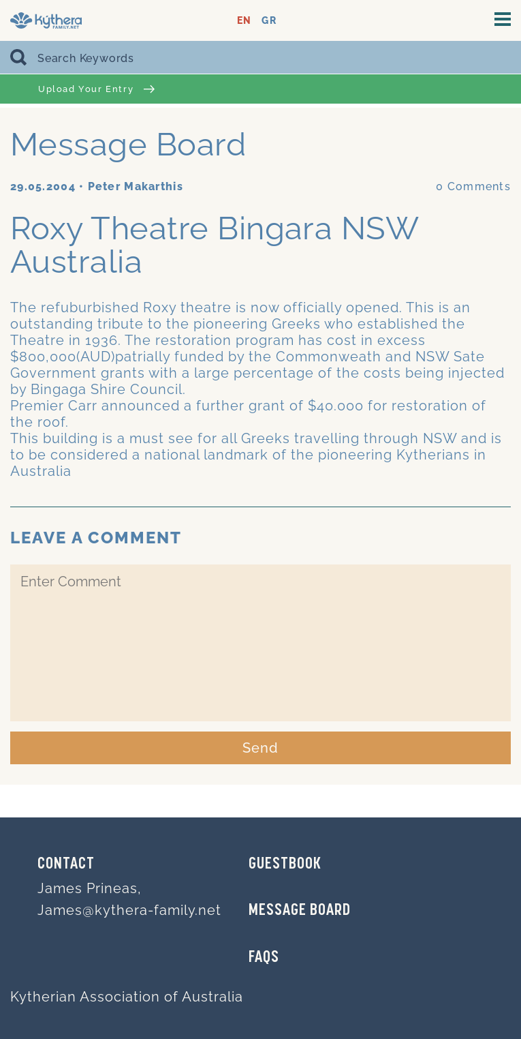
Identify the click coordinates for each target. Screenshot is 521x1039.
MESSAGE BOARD (300, 911)
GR (269, 21)
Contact (66, 864)
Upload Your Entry (96, 89)
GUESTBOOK (285, 864)
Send (260, 748)
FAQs (264, 958)
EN (244, 21)
